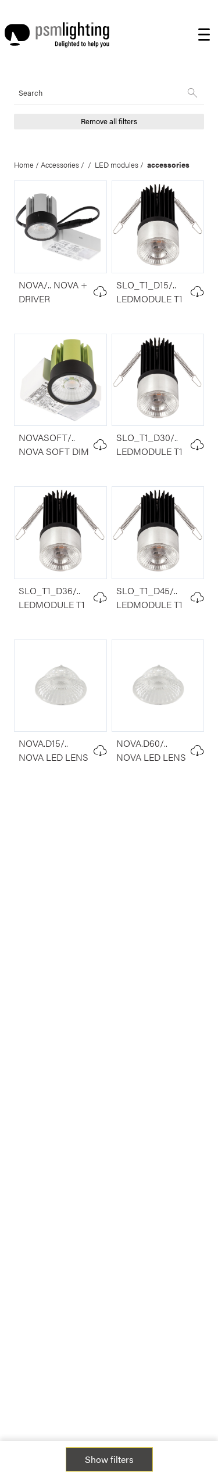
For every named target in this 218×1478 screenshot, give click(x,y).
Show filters (109, 1459)
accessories (168, 165)
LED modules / (121, 165)
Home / (27, 165)
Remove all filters (109, 121)
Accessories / (64, 165)
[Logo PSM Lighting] (57, 35)
